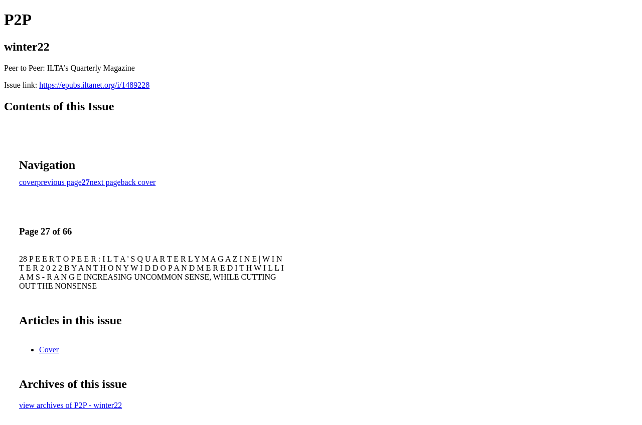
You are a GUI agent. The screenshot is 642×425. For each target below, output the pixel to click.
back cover (138, 182)
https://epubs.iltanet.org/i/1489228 (94, 85)
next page (105, 182)
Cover (49, 349)
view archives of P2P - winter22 (70, 405)
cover (28, 182)
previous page (59, 182)
